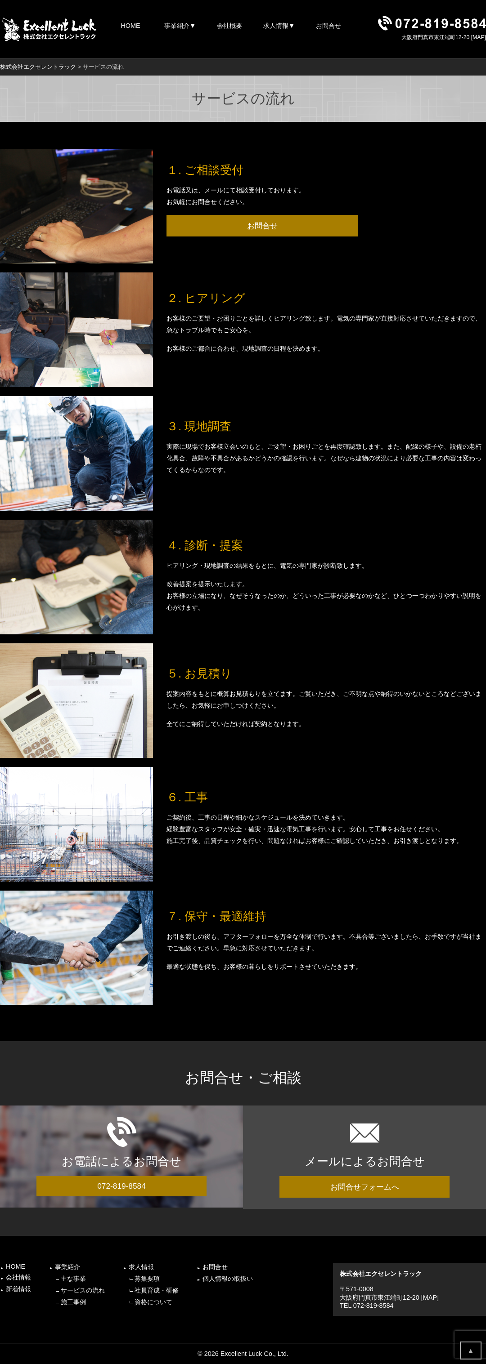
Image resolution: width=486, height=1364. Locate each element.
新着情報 (18, 1289)
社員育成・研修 (157, 1290)
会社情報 (18, 1277)
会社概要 (229, 25)
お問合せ (328, 25)
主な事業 (73, 1278)
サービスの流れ (83, 1290)
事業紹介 (67, 1266)
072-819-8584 (121, 1185)
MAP (478, 37)
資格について (153, 1302)
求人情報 (141, 1266)
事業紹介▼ (180, 25)
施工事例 (73, 1302)
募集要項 (147, 1278)
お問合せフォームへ (364, 1186)
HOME (130, 25)
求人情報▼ (279, 25)
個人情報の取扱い (227, 1278)
